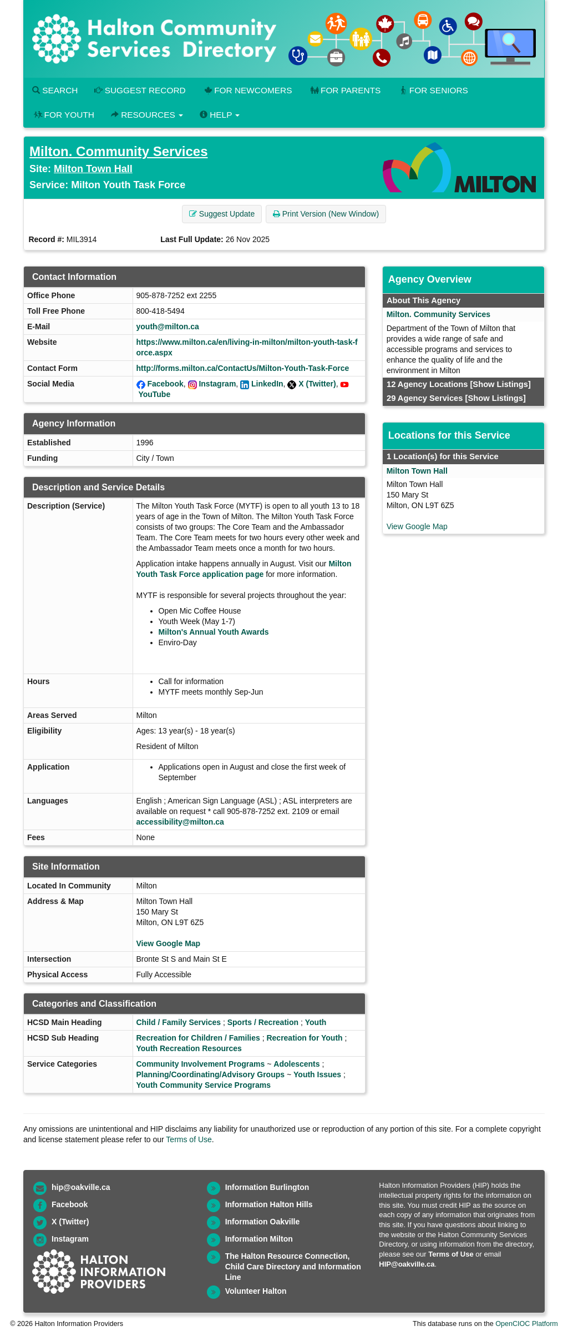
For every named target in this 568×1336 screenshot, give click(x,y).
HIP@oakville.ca (406, 1264)
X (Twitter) (317, 383)
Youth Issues (317, 1074)
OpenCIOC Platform (526, 1324)
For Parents (344, 90)
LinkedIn (267, 383)
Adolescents (296, 1063)
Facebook (165, 383)
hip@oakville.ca (81, 1187)
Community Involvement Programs (200, 1063)
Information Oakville (262, 1221)
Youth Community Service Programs (203, 1085)
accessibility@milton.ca (180, 821)
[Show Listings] (500, 384)
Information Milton (259, 1238)
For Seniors (432, 90)
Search (55, 90)
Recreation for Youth (304, 1037)
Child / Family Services (178, 1022)
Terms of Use (188, 1139)
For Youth (63, 114)
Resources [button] (147, 114)
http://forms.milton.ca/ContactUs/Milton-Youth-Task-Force (242, 368)
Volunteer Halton (256, 1291)
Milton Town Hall (93, 168)
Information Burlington (267, 1187)
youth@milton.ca (167, 326)
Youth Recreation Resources (189, 1048)
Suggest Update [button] (222, 213)
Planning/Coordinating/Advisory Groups (210, 1074)
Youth (316, 1022)
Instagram (217, 383)
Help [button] (220, 114)
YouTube (154, 394)
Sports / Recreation (262, 1022)
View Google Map (168, 943)
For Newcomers (247, 90)
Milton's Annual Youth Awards (215, 631)
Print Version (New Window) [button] (326, 213)
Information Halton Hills (269, 1204)
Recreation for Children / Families (198, 1037)
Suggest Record (139, 90)
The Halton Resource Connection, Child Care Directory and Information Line (293, 1267)
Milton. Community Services (118, 151)
